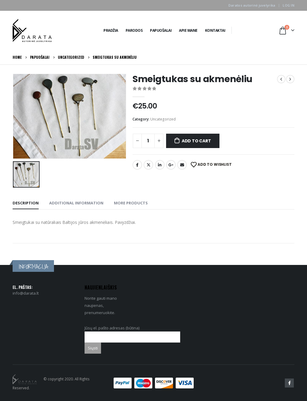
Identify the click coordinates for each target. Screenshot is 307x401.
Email (182, 165)
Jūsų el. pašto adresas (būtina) (132, 332)
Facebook (137, 165)
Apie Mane (188, 30)
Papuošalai (160, 30)
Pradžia (110, 30)
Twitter (148, 165)
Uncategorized (163, 119)
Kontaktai (215, 30)
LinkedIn (160, 165)
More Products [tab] (131, 203)
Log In (288, 5)
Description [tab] (26, 203)
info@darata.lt (26, 293)
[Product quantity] (148, 141)
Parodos (134, 30)
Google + (171, 165)
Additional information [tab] (76, 203)
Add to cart (196, 141)
